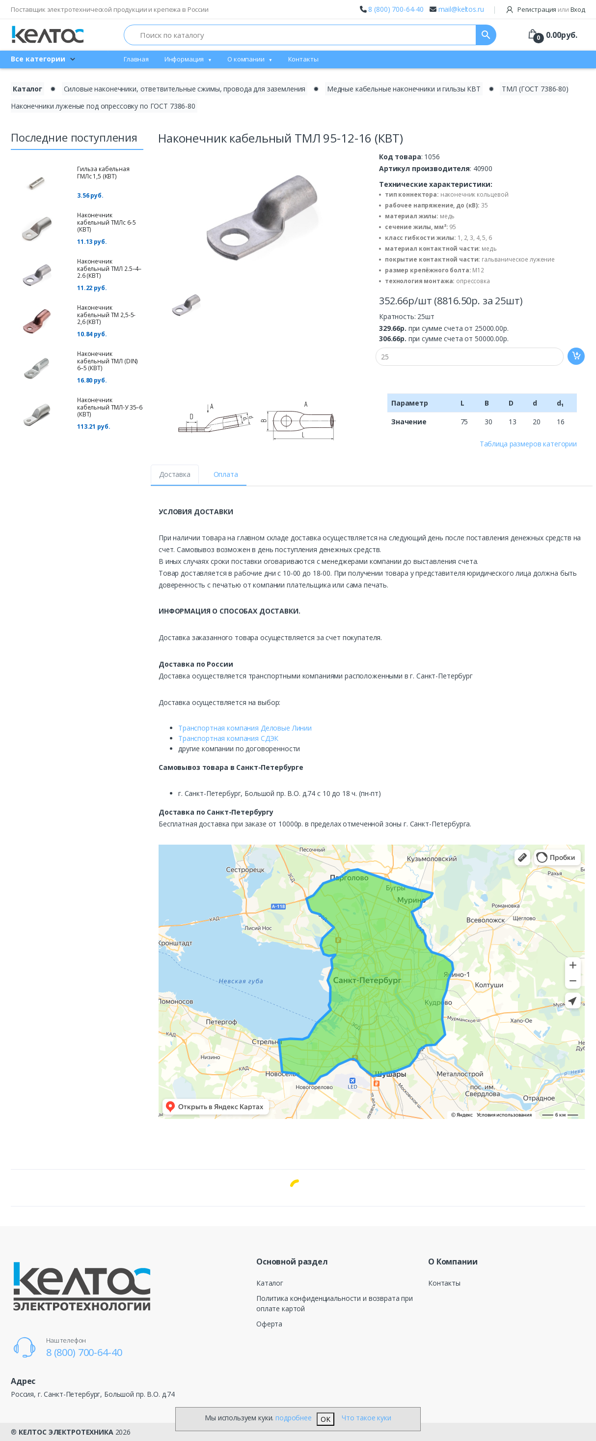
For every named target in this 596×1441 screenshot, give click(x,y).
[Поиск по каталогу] (300, 35)
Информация (184, 59)
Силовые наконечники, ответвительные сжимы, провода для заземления (185, 88)
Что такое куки (366, 1417)
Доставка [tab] (174, 474)
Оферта (269, 1323)
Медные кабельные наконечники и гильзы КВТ (404, 88)
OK (325, 1419)
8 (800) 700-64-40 (396, 9)
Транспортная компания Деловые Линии (245, 728)
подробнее (293, 1417)
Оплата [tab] (226, 474)
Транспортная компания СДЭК (228, 738)
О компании (246, 59)
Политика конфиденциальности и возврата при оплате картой (334, 1303)
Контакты (303, 59)
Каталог (269, 1283)
